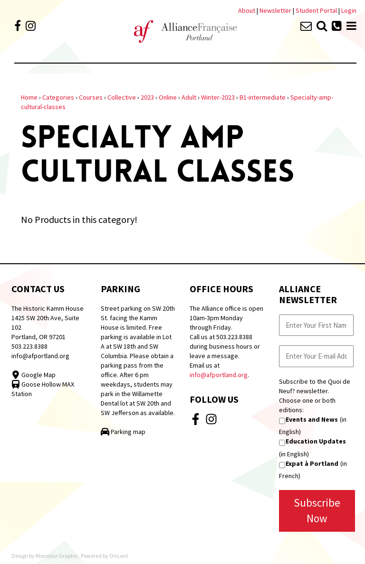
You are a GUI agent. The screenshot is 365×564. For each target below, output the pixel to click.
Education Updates (316, 441)
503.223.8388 (29, 346)
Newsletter (276, 10)
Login (348, 10)
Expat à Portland (312, 463)
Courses (91, 97)
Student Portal (316, 10)
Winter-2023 (218, 97)
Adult (189, 97)
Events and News (312, 419)
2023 (147, 97)
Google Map (33, 374)
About (246, 10)
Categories (58, 97)
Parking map (123, 431)
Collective (121, 97)
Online (168, 97)
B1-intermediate (263, 97)
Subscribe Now (317, 510)
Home (29, 97)
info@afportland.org (40, 355)
